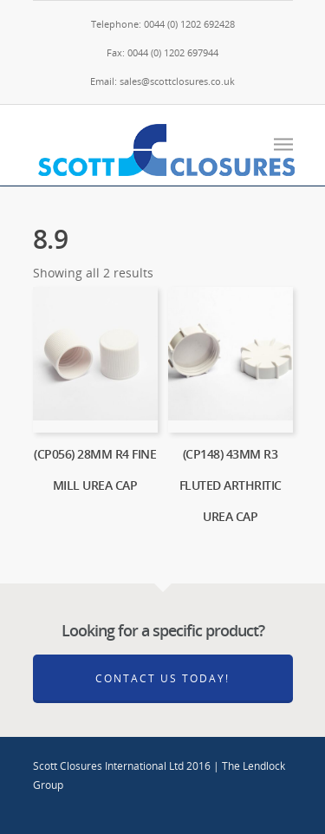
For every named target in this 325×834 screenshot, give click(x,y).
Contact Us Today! (162, 678)
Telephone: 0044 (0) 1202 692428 (163, 23)
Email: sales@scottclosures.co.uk (162, 81)
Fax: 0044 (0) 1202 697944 (162, 52)
